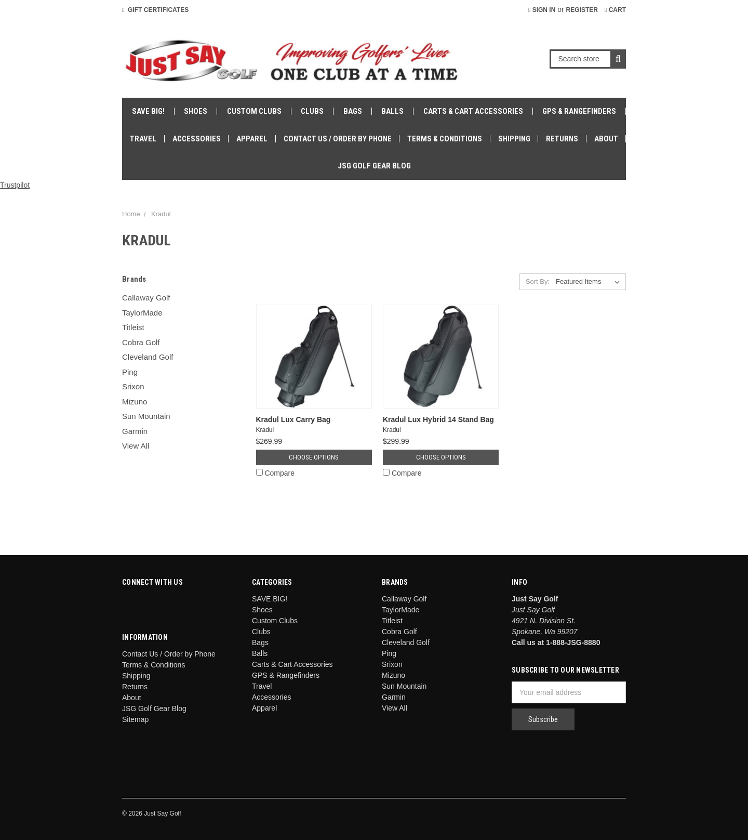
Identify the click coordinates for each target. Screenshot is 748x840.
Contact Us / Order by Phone (338, 138)
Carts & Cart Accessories (473, 111)
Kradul (161, 214)
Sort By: (538, 281)
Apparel (252, 138)
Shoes (195, 111)
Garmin (135, 431)
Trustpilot (15, 185)
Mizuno (134, 401)
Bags (352, 111)
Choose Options (314, 457)
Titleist (133, 327)
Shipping (514, 138)
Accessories (196, 138)
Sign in (541, 10)
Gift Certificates (155, 10)
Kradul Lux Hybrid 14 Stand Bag (438, 419)
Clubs (312, 111)
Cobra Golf (141, 342)
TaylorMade (142, 312)
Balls (392, 111)
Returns (562, 138)
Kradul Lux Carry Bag (293, 419)
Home (131, 214)
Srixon (133, 386)
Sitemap (135, 719)
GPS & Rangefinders (579, 111)
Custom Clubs (254, 111)
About (606, 138)
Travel (143, 138)
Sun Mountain (146, 416)
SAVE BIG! (148, 111)
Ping (130, 372)
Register (582, 10)
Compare (275, 473)
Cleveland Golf (147, 356)
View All (135, 445)
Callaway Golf (146, 297)
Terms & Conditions (444, 138)
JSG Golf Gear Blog (374, 165)
